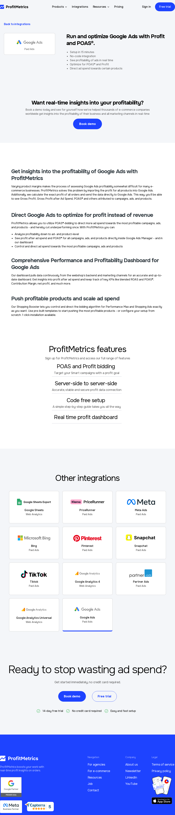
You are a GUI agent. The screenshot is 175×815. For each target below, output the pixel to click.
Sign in (146, 7)
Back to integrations (17, 24)
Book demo (87, 124)
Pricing (118, 7)
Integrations (80, 7)
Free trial (165, 7)
